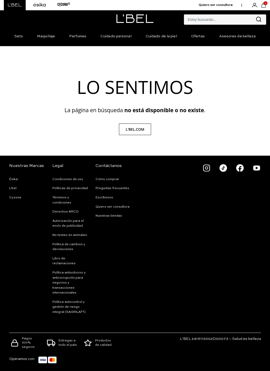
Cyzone (15, 197)
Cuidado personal (116, 36)
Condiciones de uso (67, 179)
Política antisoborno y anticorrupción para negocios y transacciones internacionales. (69, 282)
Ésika (13, 179)
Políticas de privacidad (70, 188)
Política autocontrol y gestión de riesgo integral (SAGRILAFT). (69, 307)
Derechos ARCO (65, 211)
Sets (18, 36)
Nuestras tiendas (109, 215)
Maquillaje (46, 36)
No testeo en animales (69, 235)
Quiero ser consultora (215, 5)
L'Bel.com (135, 129)
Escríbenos (104, 197)
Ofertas (198, 36)
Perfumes (77, 36)
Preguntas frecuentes (112, 188)
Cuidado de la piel (161, 36)
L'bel (12, 188)
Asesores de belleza (237, 36)
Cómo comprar (107, 179)
